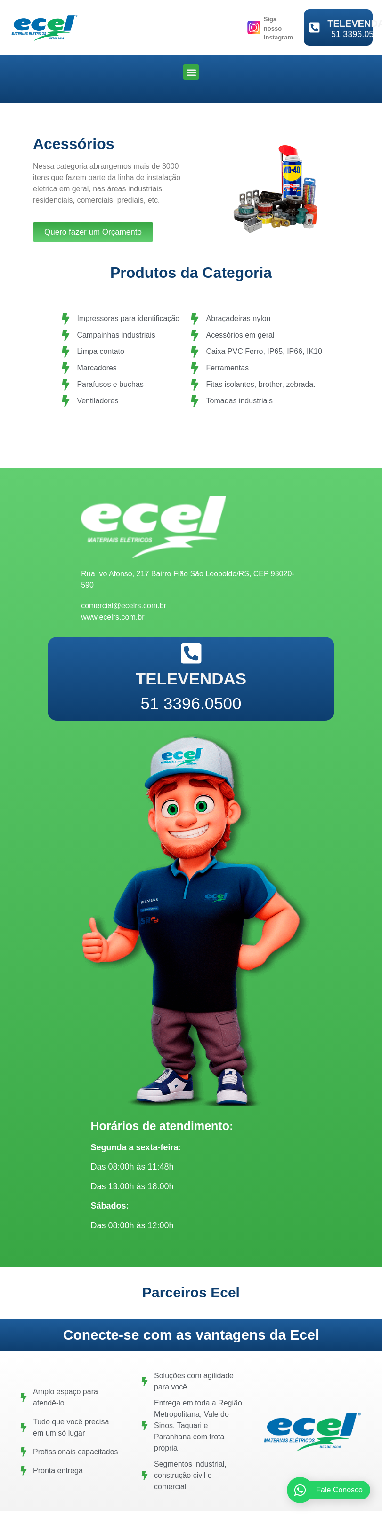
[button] (191, 72)
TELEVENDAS (191, 678)
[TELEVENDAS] (314, 27)
